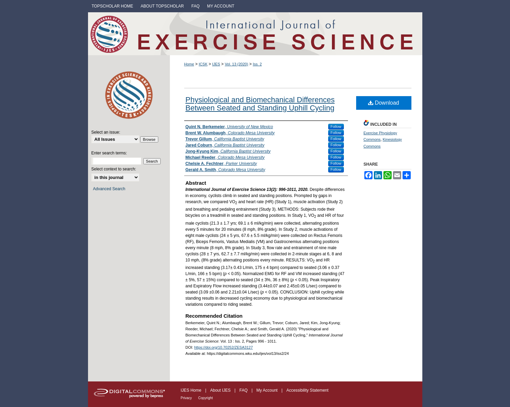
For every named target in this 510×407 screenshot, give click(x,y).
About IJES (221, 390)
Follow (336, 126)
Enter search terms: (109, 153)
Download (383, 103)
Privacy (187, 398)
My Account (268, 390)
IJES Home (192, 390)
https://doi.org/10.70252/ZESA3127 (223, 347)
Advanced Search (109, 188)
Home (189, 64)
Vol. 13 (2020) (236, 64)
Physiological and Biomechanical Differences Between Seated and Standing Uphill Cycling (260, 103)
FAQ (244, 390)
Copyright (205, 398)
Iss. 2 (257, 64)
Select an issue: (105, 132)
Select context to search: (113, 169)
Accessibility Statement (307, 390)
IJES (216, 64)
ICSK (203, 64)
